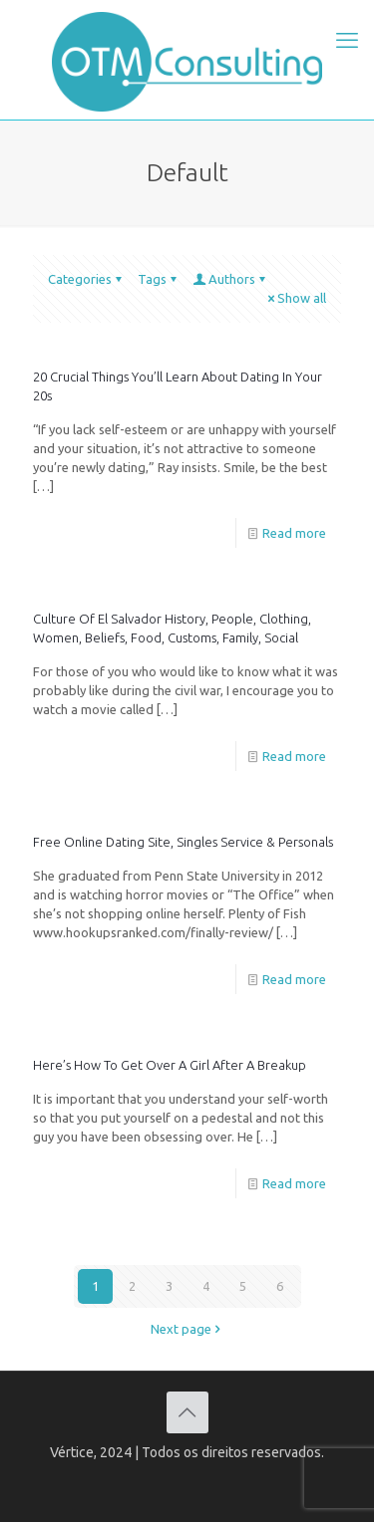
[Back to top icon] (187, 1412)
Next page (187, 1329)
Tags (159, 279)
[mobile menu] (347, 40)
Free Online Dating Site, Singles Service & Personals (183, 842)
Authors (230, 279)
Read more (294, 533)
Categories (86, 279)
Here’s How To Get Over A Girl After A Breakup (169, 1065)
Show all (295, 298)
